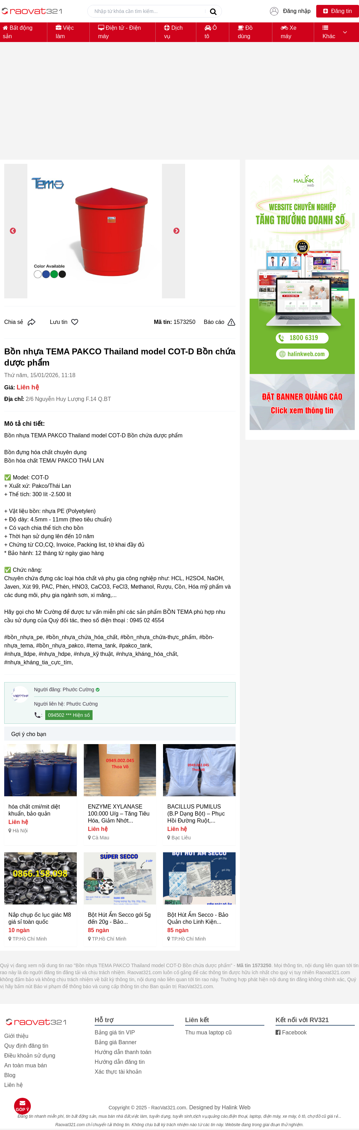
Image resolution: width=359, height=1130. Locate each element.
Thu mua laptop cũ (208, 1032)
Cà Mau (100, 837)
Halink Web (236, 1107)
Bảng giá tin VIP (115, 1032)
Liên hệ (13, 1085)
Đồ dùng (245, 32)
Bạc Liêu (181, 837)
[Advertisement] (179, 105)
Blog (9, 1075)
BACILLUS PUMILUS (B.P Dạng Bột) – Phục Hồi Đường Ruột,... (196, 814)
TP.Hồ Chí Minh (30, 939)
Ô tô (211, 32)
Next (176, 231)
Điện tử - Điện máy (119, 32)
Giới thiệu (16, 1036)
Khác (329, 32)
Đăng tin (337, 11)
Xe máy (289, 32)
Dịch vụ (173, 32)
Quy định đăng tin (26, 1046)
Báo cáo (220, 322)
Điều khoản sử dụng (29, 1056)
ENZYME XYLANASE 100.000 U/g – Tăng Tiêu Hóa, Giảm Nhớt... (119, 814)
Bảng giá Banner (115, 1042)
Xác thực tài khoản (118, 1072)
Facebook (291, 1032)
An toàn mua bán (25, 1065)
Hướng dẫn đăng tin (120, 1062)
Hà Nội (20, 830)
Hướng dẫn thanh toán (123, 1052)
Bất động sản (18, 32)
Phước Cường (81, 689)
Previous (12, 231)
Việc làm (65, 32)
